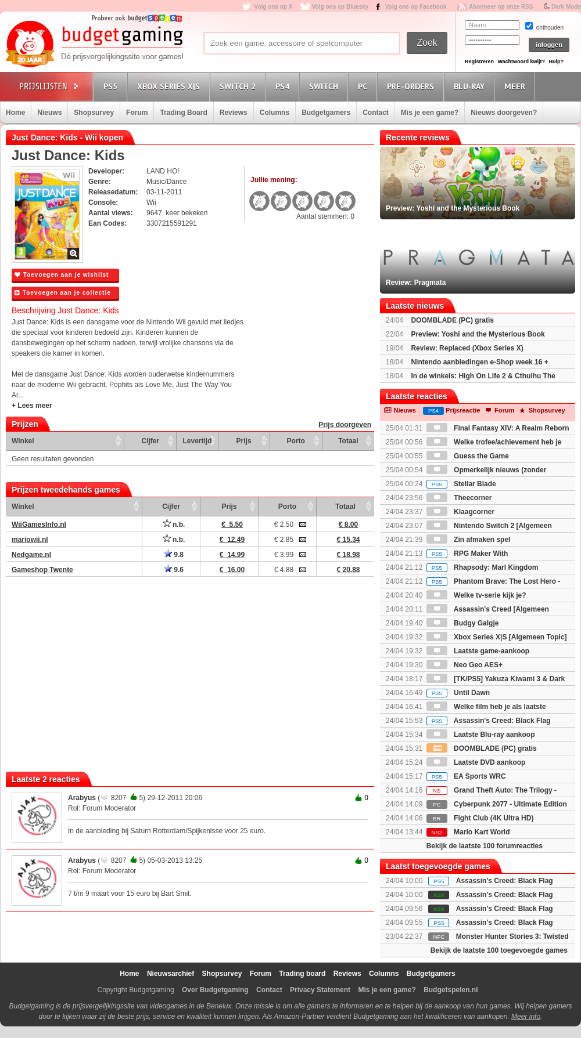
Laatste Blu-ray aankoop (480, 734)
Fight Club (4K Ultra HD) (480, 818)
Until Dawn (458, 693)
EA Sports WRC (466, 776)
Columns (274, 112)
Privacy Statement (320, 990)
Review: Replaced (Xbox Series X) (467, 348)
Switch (325, 86)
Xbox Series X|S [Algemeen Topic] (496, 637)
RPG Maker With (467, 553)
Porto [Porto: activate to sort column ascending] (296, 441)
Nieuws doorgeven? (504, 112)
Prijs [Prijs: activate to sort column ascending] (244, 441)
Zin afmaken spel (468, 540)
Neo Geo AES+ (464, 665)
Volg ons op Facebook (416, 6)
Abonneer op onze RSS (501, 6)
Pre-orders (412, 86)
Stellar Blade (461, 484)
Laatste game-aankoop (477, 651)
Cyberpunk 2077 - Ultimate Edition (496, 804)
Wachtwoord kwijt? (521, 61)
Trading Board (183, 112)
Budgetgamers (326, 112)
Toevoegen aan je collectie (63, 293)
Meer (516, 86)
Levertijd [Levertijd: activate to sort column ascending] (196, 441)
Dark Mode (566, 6)
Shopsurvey (94, 112)
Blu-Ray (471, 86)
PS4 (284, 86)
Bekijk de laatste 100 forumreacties (484, 846)
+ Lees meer (32, 406)
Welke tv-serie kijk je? (476, 595)
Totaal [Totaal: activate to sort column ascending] (348, 441)
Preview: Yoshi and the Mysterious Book (477, 334)
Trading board (302, 974)
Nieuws (49, 112)
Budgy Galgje (462, 623)
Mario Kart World (468, 832)
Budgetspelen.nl (451, 990)
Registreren (479, 61)
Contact (376, 112)
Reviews (234, 112)
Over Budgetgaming (215, 990)
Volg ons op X (273, 6)
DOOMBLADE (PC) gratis (452, 320)
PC (364, 86)
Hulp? (556, 61)
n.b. (174, 524)
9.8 (174, 555)
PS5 (112, 86)
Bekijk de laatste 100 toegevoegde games (499, 950)
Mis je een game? (429, 112)
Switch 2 (239, 86)
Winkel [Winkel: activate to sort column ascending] (23, 441)
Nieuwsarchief (170, 974)
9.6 (174, 570)
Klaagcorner (460, 512)
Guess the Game (467, 456)
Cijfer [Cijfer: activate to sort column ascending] (151, 441)
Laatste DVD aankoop (476, 762)
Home (15, 112)
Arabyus (82, 798)
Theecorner (459, 498)
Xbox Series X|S (170, 86)
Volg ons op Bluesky (340, 6)
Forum (137, 112)
